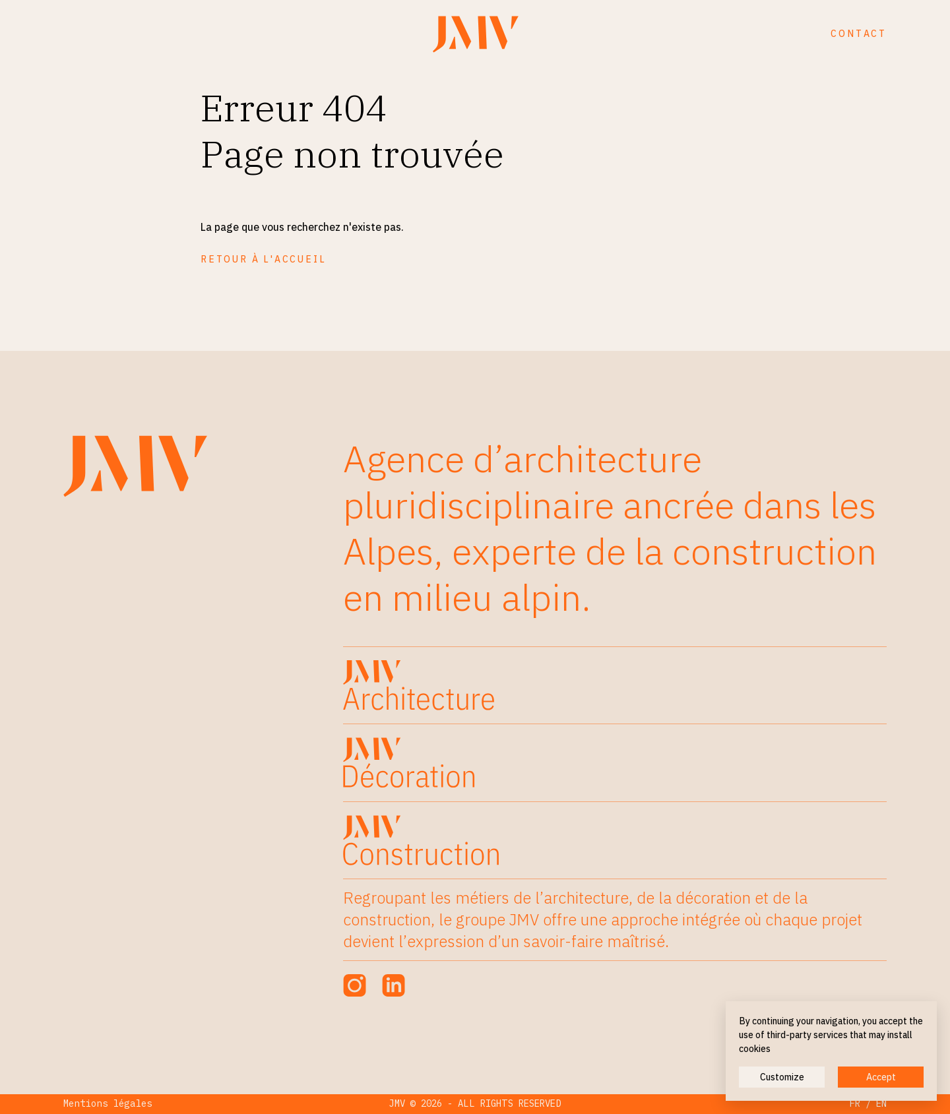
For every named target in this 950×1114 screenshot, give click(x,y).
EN (881, 1103)
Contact (859, 34)
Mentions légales (107, 1103)
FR (855, 1103)
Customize (782, 1077)
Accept (881, 1077)
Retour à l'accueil (263, 259)
